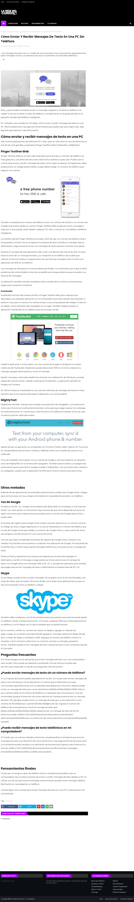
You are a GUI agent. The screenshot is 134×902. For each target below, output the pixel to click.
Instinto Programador (120, 886)
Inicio (2, 2)
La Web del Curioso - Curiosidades (23, 899)
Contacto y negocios (28, 2)
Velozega (94, 892)
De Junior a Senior (97, 884)
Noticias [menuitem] (24, 23)
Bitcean (115, 881)
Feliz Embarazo (118, 884)
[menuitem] (3, 23)
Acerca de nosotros (13, 2)
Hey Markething (96, 886)
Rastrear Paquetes (119, 892)
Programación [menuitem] (38, 23)
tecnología (15, 32)
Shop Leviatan (118, 889)
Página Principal (6, 32)
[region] (43, 63)
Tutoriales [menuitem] (52, 23)
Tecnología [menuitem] (13, 23)
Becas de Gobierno (98, 881)
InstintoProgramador (9, 46)
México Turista (96, 889)
